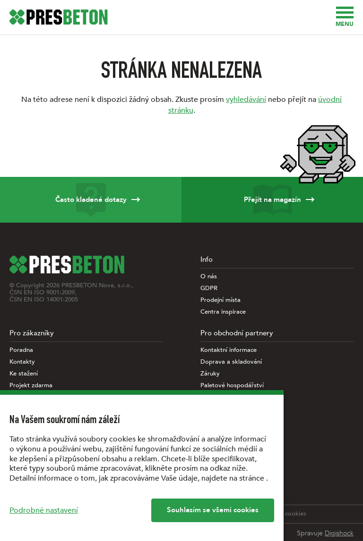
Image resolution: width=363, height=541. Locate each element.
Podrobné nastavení (43, 510)
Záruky (210, 373)
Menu (345, 17)
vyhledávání (246, 99)
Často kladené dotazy (91, 200)
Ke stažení (23, 373)
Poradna (21, 350)
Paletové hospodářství (232, 385)
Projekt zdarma (30, 385)
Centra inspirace (223, 312)
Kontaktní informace (228, 350)
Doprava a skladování (231, 362)
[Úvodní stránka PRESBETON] (58, 17)
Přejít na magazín (272, 200)
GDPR (208, 288)
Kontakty (22, 362)
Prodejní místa (220, 300)
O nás (208, 276)
